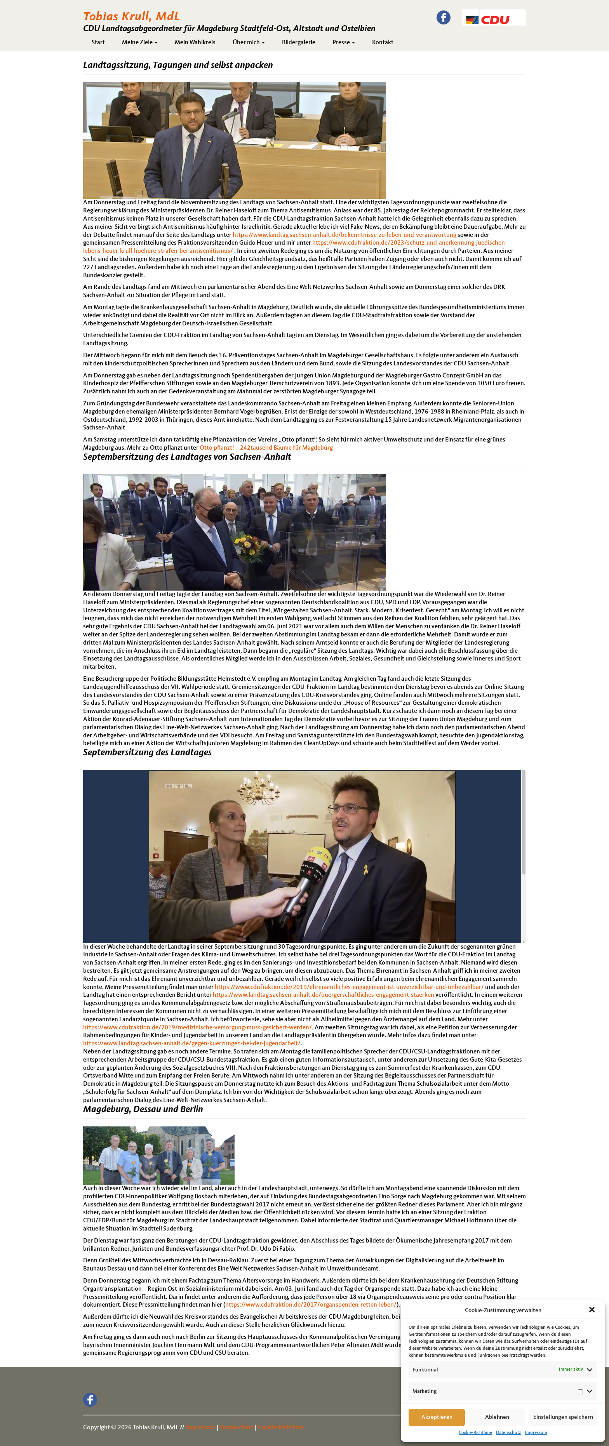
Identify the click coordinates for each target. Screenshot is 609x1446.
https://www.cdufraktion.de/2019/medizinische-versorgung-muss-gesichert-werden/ (197, 1028)
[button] (592, 1310)
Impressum (536, 1432)
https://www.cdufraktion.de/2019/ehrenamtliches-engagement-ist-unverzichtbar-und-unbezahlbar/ (349, 987)
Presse (343, 43)
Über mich (249, 43)
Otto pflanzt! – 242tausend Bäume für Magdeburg (266, 448)
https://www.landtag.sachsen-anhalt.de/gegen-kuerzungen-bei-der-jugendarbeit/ (192, 1044)
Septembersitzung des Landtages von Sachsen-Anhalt (187, 457)
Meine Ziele (140, 43)
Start (98, 43)
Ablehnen (497, 1417)
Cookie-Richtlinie (475, 1432)
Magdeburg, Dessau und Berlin (143, 1109)
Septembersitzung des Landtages (147, 753)
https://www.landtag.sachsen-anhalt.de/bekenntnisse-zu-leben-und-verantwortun (343, 235)
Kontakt (382, 43)
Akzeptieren (436, 1417)
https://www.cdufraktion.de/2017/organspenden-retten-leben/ (311, 1305)
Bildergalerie (298, 43)
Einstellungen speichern (563, 1417)
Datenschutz (508, 1432)
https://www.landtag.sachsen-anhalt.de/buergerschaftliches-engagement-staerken (323, 995)
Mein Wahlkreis (195, 43)
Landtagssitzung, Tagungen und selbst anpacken (178, 65)
